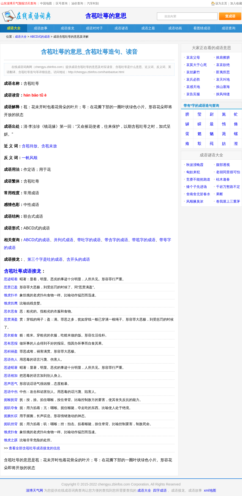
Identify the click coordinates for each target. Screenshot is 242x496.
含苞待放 (29, 146)
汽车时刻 (93, 3)
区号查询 (61, 3)
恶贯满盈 (11, 319)
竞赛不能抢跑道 (198, 179)
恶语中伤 (11, 392)
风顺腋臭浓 (194, 201)
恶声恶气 (11, 384)
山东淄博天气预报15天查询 (18, 3)
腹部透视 (223, 165)
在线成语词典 (26, 16)
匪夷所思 (223, 72)
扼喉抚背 (11, 400)
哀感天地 (193, 87)
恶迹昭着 (11, 279)
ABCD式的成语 (40, 36)
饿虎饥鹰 (11, 303)
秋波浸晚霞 (194, 165)
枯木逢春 (223, 179)
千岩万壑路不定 (228, 187)
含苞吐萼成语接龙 (22, 271)
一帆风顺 (29, 158)
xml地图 (210, 490)
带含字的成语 (116, 240)
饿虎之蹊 (11, 440)
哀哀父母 (193, 57)
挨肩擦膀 (223, 57)
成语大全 (21, 36)
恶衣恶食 (11, 311)
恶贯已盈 (11, 287)
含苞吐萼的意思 (105, 15)
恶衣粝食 (11, 335)
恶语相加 (11, 375)
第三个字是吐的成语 (45, 259)
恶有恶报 (11, 343)
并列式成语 (63, 240)
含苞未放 (49, 146)
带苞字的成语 (143, 240)
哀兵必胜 (193, 79)
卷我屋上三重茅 (228, 201)
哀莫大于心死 (196, 65)
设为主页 (221, 3)
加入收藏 (236, 3)
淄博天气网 (34, 490)
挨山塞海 (223, 87)
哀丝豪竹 (193, 72)
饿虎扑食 (11, 432)
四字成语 (160, 490)
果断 (219, 194)
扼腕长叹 (11, 416)
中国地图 (46, 3)
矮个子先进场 (196, 187)
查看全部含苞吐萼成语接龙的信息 (34, 448)
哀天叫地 (223, 79)
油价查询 (77, 3)
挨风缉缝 (223, 94)
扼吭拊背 (11, 424)
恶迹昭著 (11, 367)
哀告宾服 (193, 94)
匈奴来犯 (193, 172)
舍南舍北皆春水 (198, 194)
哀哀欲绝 (223, 65)
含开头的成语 (78, 259)
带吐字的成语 (89, 240)
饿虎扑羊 (11, 295)
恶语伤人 (11, 359)
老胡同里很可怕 (228, 172)
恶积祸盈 (11, 351)
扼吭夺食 (11, 408)
